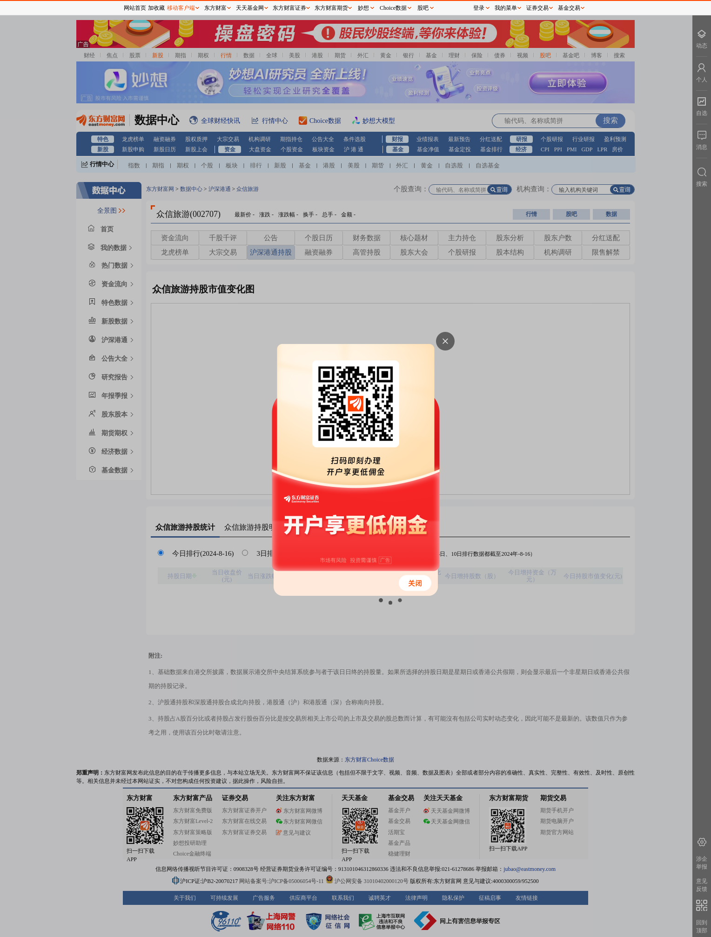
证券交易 (537, 8)
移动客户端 (181, 8)
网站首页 (135, 8)
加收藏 (156, 8)
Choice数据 (393, 8)
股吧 (423, 8)
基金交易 (569, 8)
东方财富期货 (331, 8)
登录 (478, 8)
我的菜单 (506, 8)
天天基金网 (250, 8)
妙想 (363, 8)
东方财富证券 (289, 8)
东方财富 (215, 8)
